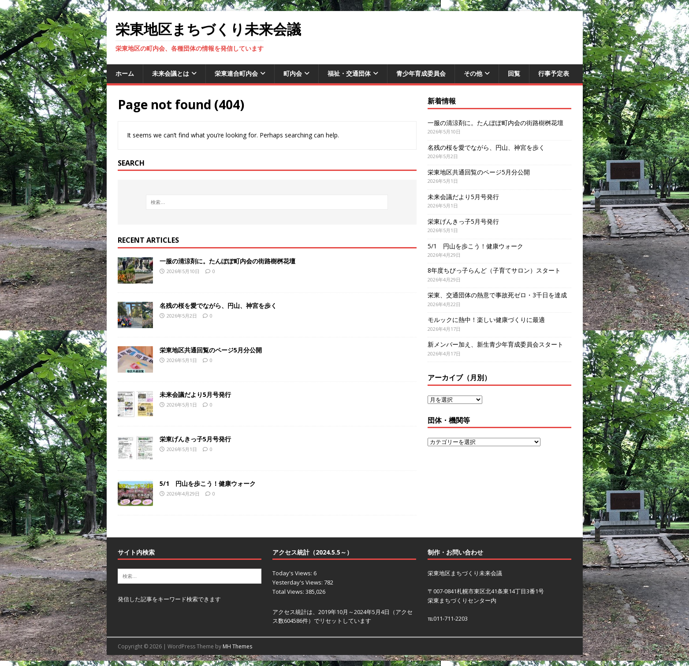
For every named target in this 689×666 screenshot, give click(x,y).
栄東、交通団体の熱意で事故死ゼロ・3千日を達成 (497, 295)
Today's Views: (292, 573)
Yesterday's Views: (298, 582)
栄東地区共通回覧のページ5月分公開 (211, 350)
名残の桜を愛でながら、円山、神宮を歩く (221, 305)
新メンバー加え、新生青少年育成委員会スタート (495, 344)
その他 (473, 73)
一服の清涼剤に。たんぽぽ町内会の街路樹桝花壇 (227, 261)
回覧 (514, 73)
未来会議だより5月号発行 (195, 394)
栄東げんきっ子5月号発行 (195, 439)
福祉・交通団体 (349, 73)
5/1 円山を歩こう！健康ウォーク (208, 483)
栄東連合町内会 (236, 73)
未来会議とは (170, 73)
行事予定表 (553, 73)
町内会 (292, 73)
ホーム (124, 73)
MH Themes (237, 646)
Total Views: (288, 592)
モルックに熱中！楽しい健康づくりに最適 (486, 319)
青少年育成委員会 (421, 73)
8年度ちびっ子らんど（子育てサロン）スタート (494, 270)
